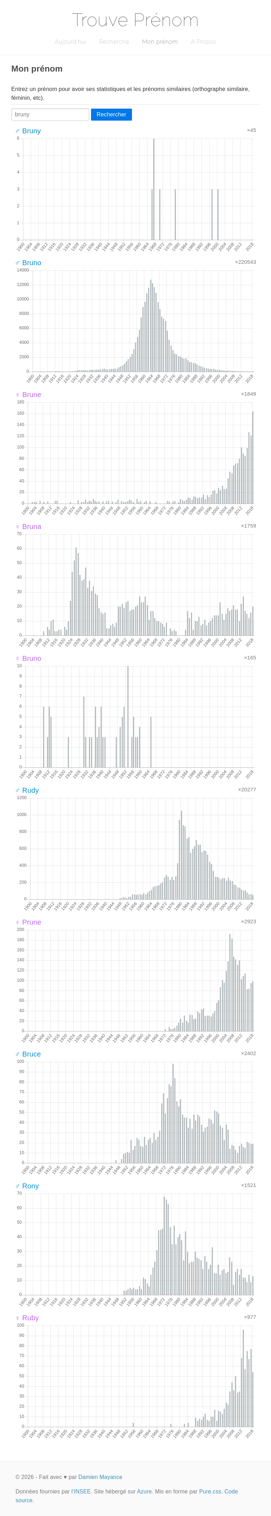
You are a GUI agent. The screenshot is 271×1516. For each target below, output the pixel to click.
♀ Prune (28, 922)
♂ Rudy (27, 790)
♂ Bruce (28, 1054)
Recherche (114, 41)
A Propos (203, 41)
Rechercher (111, 114)
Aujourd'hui (70, 41)
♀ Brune (28, 394)
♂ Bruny (28, 131)
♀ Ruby (27, 1318)
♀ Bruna (28, 526)
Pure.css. (211, 1491)
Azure (144, 1491)
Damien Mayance (100, 1477)
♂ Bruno (28, 263)
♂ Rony (27, 1186)
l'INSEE (81, 1491)
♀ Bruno (28, 658)
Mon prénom (160, 41)
